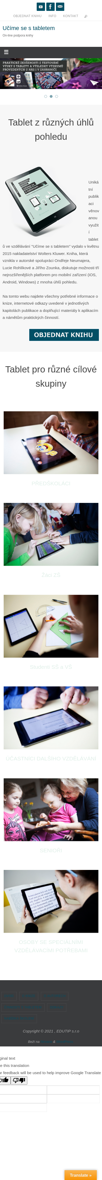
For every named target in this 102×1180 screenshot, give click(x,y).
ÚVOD (9, 996)
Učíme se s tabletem (29, 28)
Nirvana (46, 1042)
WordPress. (65, 1042)
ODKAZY (56, 1007)
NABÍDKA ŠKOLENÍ (19, 1018)
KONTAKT (70, 16)
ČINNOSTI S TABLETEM (23, 1007)
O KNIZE (29, 996)
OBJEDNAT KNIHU (27, 16)
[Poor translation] (19, 1080)
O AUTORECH (55, 996)
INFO (52, 16)
